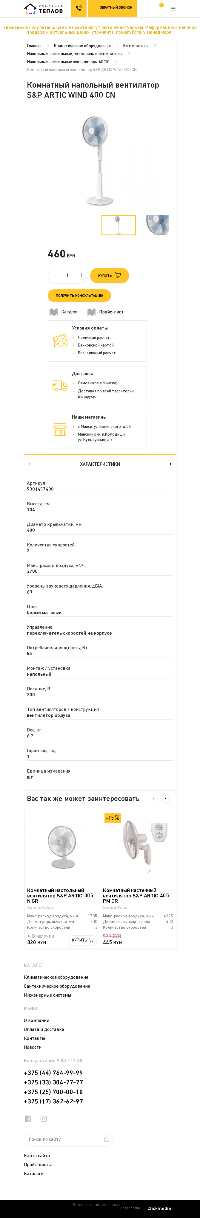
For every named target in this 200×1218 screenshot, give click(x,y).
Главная (34, 46)
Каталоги (34, 1174)
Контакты (34, 1038)
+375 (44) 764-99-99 (53, 1073)
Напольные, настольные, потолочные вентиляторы (74, 54)
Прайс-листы (38, 1165)
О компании (36, 1020)
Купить (79, 940)
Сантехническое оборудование (57, 986)
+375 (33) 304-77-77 (53, 1082)
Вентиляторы (135, 46)
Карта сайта (37, 1156)
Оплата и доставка (44, 1029)
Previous (28, 463)
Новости (32, 1047)
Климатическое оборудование (82, 46)
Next (171, 463)
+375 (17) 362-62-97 (53, 1102)
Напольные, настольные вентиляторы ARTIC (68, 62)
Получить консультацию (79, 296)
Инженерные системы (47, 995)
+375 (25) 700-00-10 (53, 1092)
